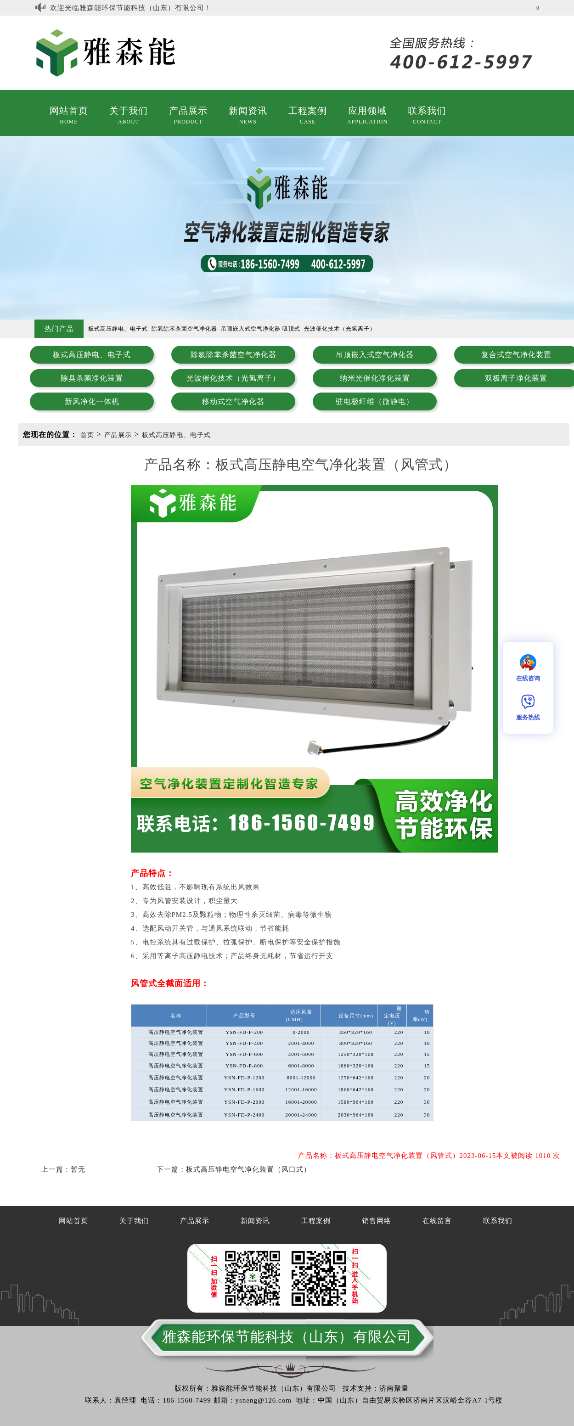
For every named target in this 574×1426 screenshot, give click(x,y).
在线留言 (437, 1220)
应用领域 (367, 111)
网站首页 (69, 111)
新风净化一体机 (92, 401)
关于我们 (128, 111)
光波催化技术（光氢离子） (233, 378)
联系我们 (427, 111)
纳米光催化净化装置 (375, 378)
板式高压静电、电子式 (92, 355)
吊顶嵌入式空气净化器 (375, 355)
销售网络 (376, 1220)
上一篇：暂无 (63, 1169)
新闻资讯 (248, 111)
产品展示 (188, 111)
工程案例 (307, 111)
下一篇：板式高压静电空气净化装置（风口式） (234, 1169)
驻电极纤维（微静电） (375, 401)
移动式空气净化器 (233, 401)
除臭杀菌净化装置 (92, 378)
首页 (87, 435)
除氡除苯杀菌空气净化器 (233, 355)
